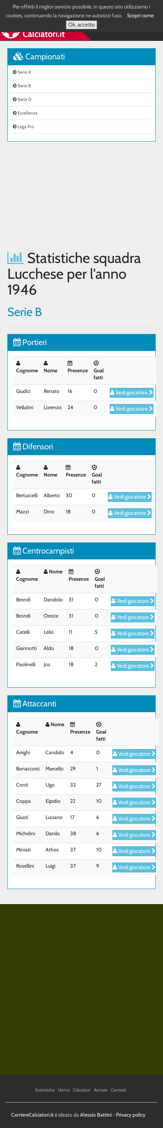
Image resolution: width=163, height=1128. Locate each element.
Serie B (22, 85)
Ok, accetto (81, 24)
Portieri (30, 342)
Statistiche (45, 1090)
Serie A (22, 72)
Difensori (33, 446)
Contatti (118, 1090)
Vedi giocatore (131, 392)
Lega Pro (23, 126)
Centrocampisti (43, 551)
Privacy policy (130, 1114)
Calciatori (82, 1090)
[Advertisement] (81, 195)
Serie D (22, 99)
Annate (101, 1090)
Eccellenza (25, 113)
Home (64, 1090)
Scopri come (140, 15)
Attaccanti (35, 704)
